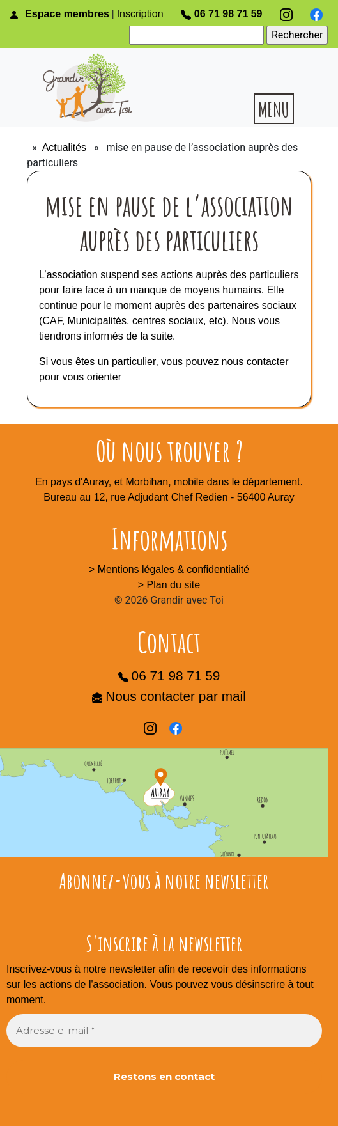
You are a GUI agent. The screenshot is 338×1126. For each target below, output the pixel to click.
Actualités (64, 147)
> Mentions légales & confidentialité (169, 569)
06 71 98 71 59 (222, 13)
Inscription (140, 13)
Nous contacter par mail (169, 696)
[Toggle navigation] (270, 108)
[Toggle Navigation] (18, 1121)
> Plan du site (169, 584)
